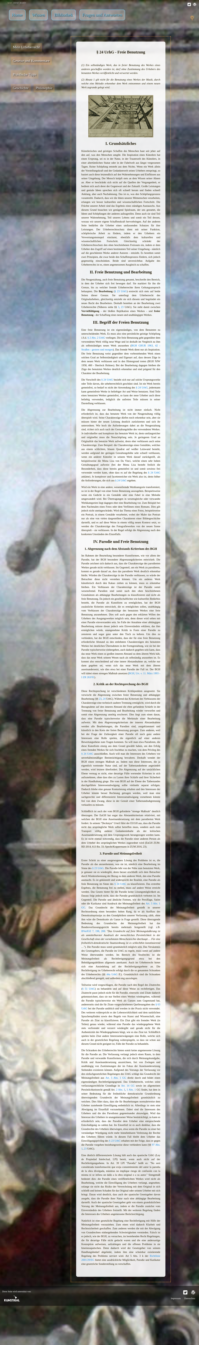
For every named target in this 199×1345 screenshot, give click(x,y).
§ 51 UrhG (89, 1016)
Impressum (176, 1337)
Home (17, 14)
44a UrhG (124, 1001)
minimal (18, 3)
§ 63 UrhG (110, 1036)
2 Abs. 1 (152, 1122)
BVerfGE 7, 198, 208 (139, 954)
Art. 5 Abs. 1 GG (120, 930)
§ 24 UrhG (114, 387)
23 (122, 314)
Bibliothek (63, 14)
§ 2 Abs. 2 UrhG (110, 345)
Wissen (38, 14)
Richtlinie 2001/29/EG (94, 1298)
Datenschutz (189, 1337)
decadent (26, 3)
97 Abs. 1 (134, 1182)
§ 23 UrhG (121, 298)
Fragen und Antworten (102, 14)
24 (105, 715)
